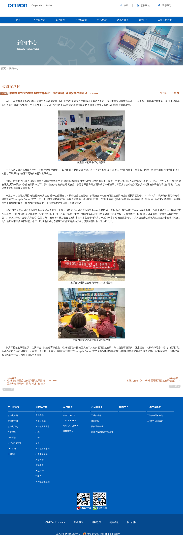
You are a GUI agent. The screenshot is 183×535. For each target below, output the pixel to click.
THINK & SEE (69, 420)
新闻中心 (144, 19)
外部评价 (40, 459)
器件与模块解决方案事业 (102, 432)
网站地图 (132, 522)
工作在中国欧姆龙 (155, 415)
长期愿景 (60, 19)
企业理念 (12, 432)
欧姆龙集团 (13, 415)
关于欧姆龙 (39, 19)
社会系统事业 (97, 426)
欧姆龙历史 (13, 426)
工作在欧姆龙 (165, 19)
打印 (165, 93)
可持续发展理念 (43, 426)
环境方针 (40, 476)
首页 (18, 19)
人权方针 (40, 471)
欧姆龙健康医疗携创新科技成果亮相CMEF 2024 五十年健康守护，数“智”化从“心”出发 (32, 382)
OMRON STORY (70, 426)
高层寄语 (40, 415)
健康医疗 (95, 421)
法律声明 (78, 522)
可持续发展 (81, 19)
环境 (38, 432)
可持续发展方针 (15, 443)
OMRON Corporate (55, 522)
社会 (38, 437)
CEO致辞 (12, 448)
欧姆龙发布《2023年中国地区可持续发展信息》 (151, 380)
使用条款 (114, 522)
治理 (38, 443)
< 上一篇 (8, 389)
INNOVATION (69, 415)
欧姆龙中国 (13, 421)
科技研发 (102, 19)
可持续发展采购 (43, 482)
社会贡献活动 (42, 454)
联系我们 (166, 5)
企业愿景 (12, 437)
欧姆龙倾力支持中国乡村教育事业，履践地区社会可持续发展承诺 (48, 93)
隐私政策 (96, 522)
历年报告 (40, 465)
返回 (176, 93)
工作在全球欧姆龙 (155, 421)
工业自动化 (96, 415)
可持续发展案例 (43, 448)
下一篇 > (174, 386)
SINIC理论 (68, 431)
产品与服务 (123, 19)
